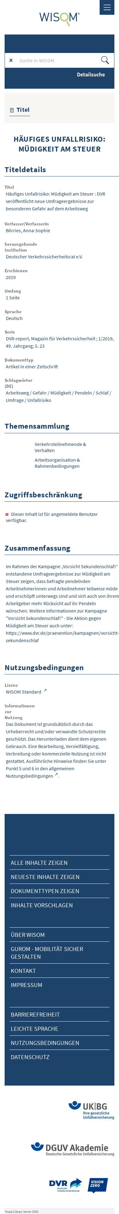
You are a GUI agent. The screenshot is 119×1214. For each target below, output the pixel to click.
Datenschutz (30, 1057)
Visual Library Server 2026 (21, 1211)
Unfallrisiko (39, 400)
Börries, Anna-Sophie (28, 230)
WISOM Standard (24, 692)
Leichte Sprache (34, 1028)
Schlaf (102, 393)
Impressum (26, 985)
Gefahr (40, 393)
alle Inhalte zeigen (39, 862)
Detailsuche (91, 74)
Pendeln (83, 393)
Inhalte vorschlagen (42, 905)
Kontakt (23, 970)
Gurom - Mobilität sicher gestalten (47, 952)
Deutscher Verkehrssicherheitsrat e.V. (44, 256)
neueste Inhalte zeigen (45, 876)
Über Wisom (28, 934)
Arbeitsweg (17, 393)
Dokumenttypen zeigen (45, 891)
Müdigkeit (60, 393)
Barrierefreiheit (35, 1014)
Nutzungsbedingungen (45, 1042)
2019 (11, 277)
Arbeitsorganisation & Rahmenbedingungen (57, 463)
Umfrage (15, 400)
